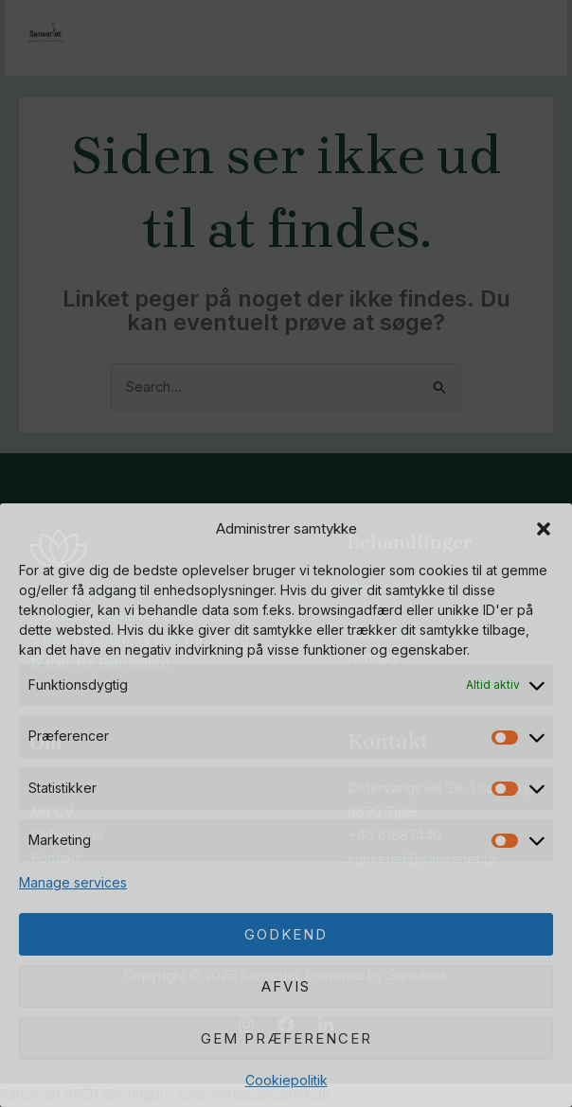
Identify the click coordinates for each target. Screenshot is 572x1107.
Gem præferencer (286, 1038)
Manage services (73, 882)
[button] (543, 528)
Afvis (286, 986)
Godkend (286, 934)
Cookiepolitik (286, 1080)
